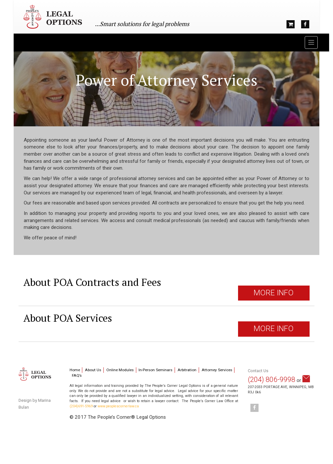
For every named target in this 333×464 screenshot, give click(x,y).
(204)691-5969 (81, 406)
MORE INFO (274, 292)
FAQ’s (77, 375)
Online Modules (120, 370)
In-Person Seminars (155, 370)
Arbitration (187, 370)
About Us (93, 370)
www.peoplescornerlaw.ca (118, 406)
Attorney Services (217, 370)
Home (75, 370)
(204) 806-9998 (271, 379)
